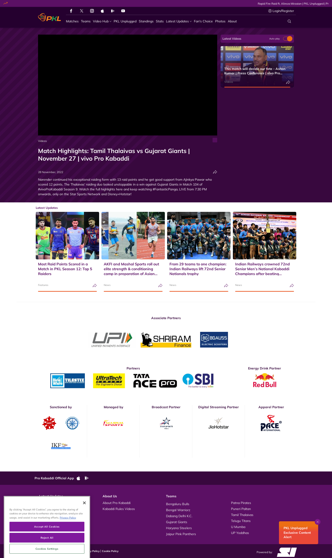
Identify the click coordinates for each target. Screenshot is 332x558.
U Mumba (238, 527)
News (107, 285)
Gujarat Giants (176, 522)
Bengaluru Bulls (177, 504)
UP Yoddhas (240, 533)
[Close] (84, 521)
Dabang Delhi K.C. (179, 516)
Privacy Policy (91, 551)
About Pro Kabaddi (116, 503)
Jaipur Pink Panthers (181, 534)
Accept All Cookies (46, 545)
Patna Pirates (241, 503)
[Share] (215, 172)
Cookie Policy (110, 551)
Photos (44, 509)
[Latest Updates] (179, 21)
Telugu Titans (241, 521)
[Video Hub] (102, 21)
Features (43, 285)
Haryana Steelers (179, 528)
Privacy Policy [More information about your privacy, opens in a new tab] (68, 536)
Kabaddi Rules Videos (119, 509)
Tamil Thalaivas (242, 515)
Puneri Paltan (241, 509)
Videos (42, 141)
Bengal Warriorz (178, 510)
